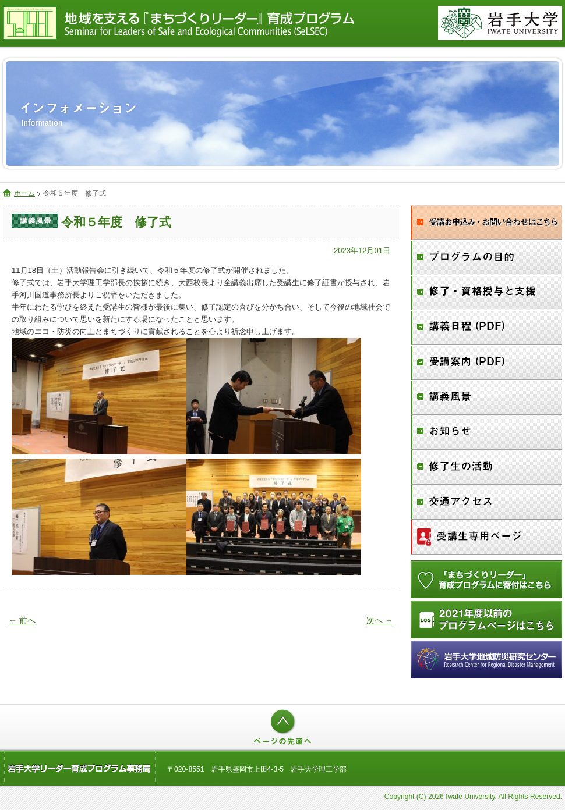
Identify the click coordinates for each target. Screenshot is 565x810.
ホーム (24, 193)
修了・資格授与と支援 (486, 292)
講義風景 (486, 397)
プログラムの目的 (486, 257)
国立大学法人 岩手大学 (500, 23)
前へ (22, 620)
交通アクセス (486, 502)
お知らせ (486, 432)
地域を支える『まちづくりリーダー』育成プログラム (209, 23)
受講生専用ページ (486, 537)
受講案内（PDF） (486, 362)
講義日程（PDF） (486, 327)
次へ (379, 620)
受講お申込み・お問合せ (486, 222)
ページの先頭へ (282, 727)
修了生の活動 (486, 467)
